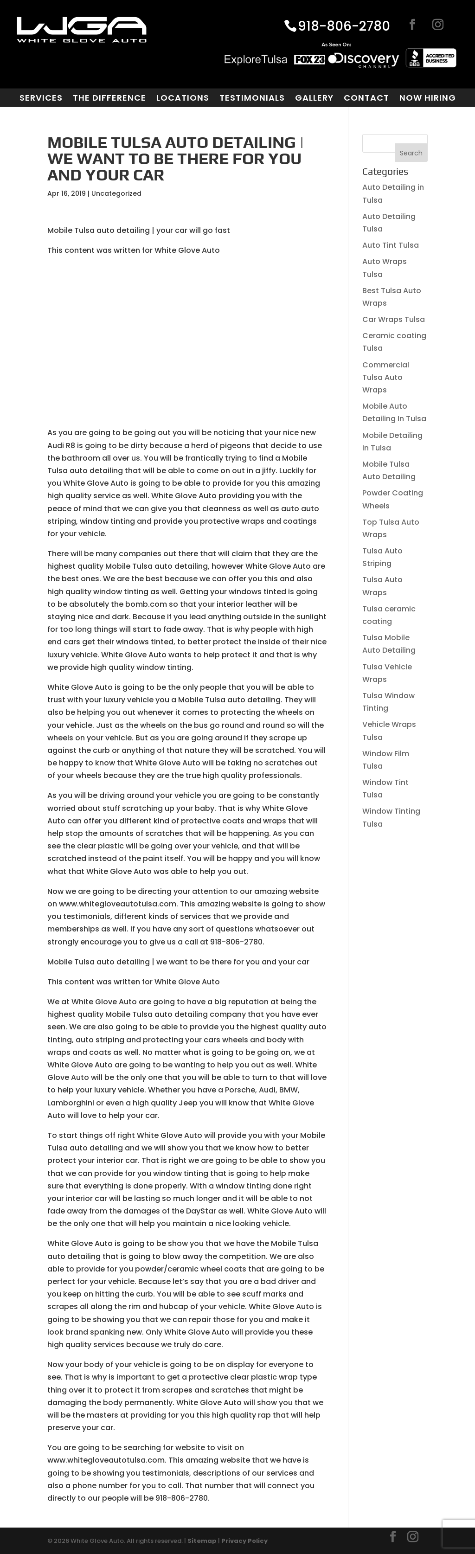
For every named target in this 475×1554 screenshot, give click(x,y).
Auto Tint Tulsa (390, 245)
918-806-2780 (344, 27)
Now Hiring (427, 98)
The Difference (109, 98)
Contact (366, 98)
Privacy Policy (244, 1540)
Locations (182, 98)
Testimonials (252, 98)
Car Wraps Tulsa (393, 319)
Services (41, 98)
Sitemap (202, 1540)
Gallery (314, 98)
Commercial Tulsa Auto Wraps (385, 377)
